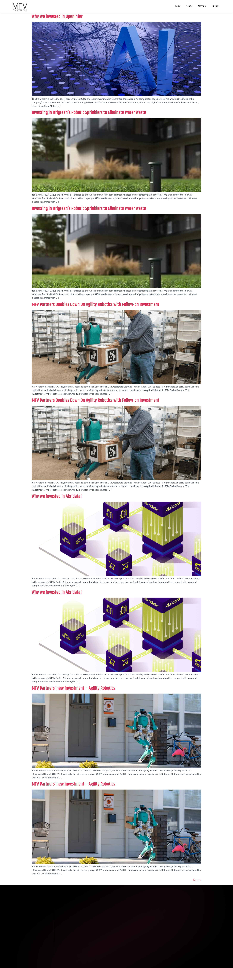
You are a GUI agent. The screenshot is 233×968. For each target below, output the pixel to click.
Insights (216, 6)
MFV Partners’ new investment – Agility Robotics (73, 688)
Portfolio (202, 6)
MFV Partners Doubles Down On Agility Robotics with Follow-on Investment (95, 304)
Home (178, 6)
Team (189, 6)
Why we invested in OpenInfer (57, 16)
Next (197, 880)
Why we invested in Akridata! (57, 496)
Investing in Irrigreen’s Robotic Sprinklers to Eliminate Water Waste (89, 112)
